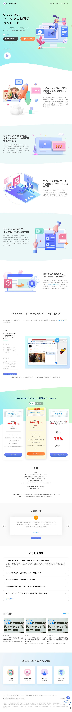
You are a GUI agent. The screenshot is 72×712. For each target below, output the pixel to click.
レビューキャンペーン (12, 697)
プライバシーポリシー (8, 695)
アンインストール (48, 695)
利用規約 (30, 695)
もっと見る (36, 538)
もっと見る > (9, 599)
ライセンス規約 (24, 695)
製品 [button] (51, 3)
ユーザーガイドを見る (10, 374)
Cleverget (13, 698)
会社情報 (35, 695)
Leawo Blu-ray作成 (53, 284)
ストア (57, 3)
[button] (4, 526)
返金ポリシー (17, 695)
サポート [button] (64, 3)
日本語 (62, 699)
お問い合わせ (41, 695)
